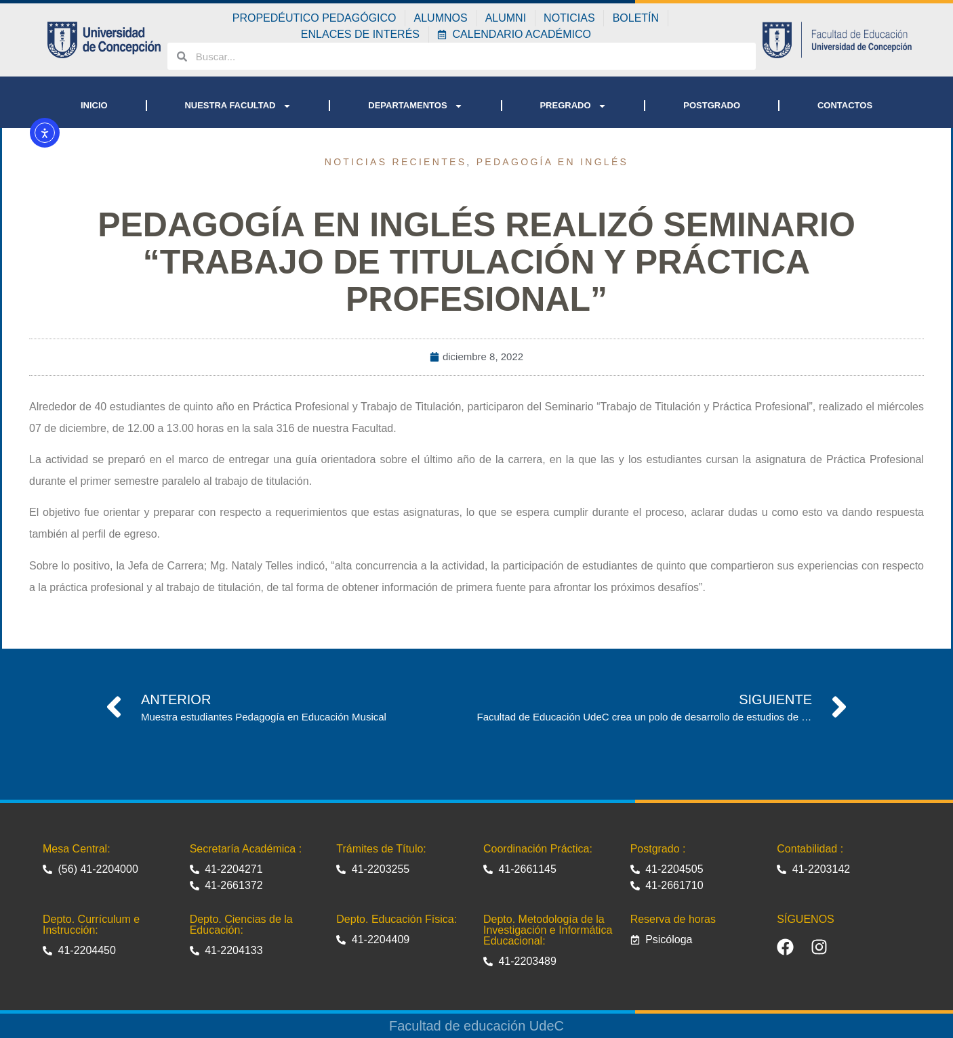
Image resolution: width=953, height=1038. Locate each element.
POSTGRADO (711, 105)
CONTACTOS (844, 105)
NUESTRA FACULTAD (237, 106)
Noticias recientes (396, 161)
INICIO (94, 105)
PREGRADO (573, 106)
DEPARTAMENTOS (415, 106)
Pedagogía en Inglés (552, 161)
